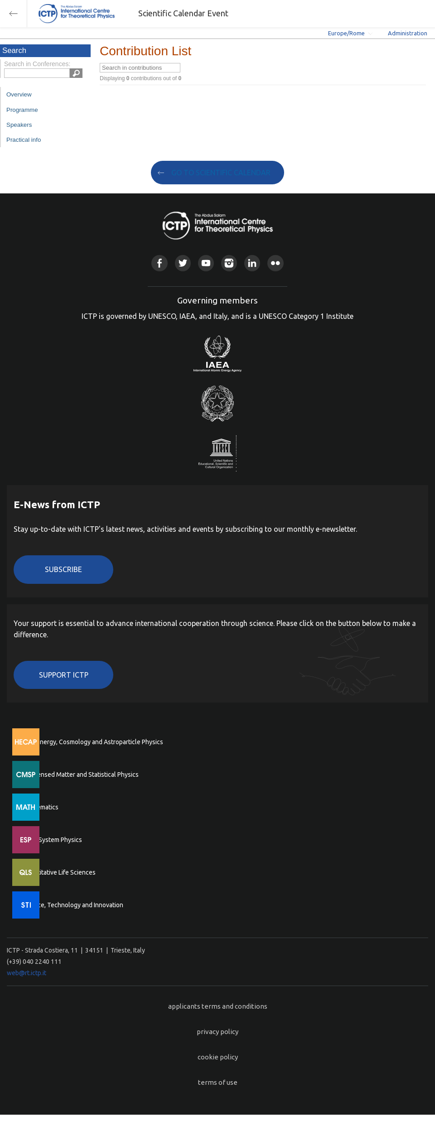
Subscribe (63, 569)
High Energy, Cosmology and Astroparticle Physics (92, 742)
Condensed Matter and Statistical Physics (80, 774)
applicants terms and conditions (217, 1006)
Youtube (206, 263)
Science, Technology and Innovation (72, 905)
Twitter (183, 263)
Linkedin (252, 263)
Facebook (159, 263)
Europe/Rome (346, 33)
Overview (19, 94)
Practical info (23, 139)
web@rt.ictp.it (26, 973)
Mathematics (40, 807)
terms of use (217, 1082)
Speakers (19, 124)
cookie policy (218, 1057)
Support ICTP (63, 675)
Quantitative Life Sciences (59, 872)
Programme (22, 109)
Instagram (229, 263)
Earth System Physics (52, 839)
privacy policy (217, 1031)
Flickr (275, 263)
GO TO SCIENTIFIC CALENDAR (221, 172)
